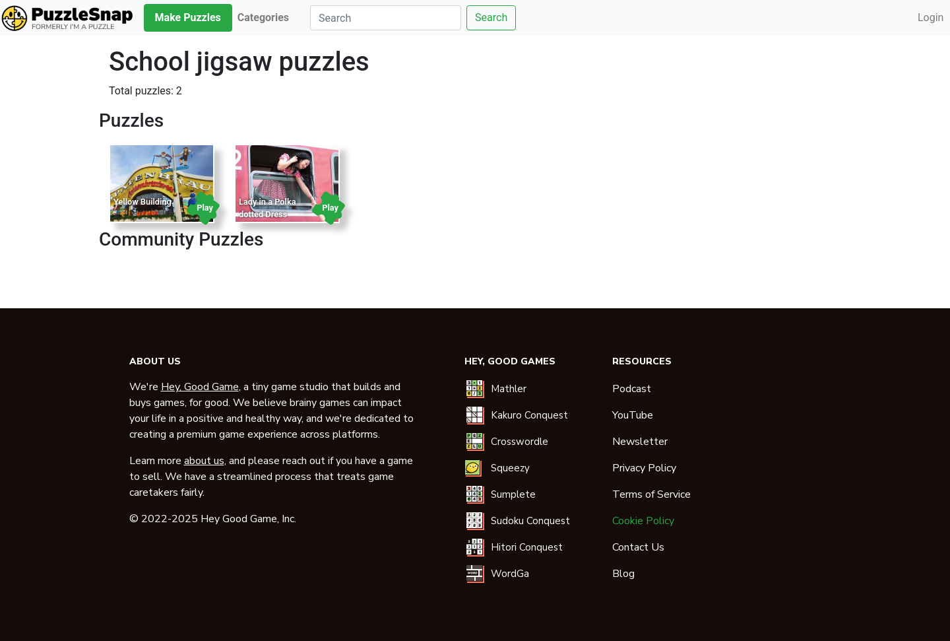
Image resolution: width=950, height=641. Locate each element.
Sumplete (513, 494)
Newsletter (640, 441)
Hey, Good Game (200, 387)
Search (491, 17)
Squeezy (510, 468)
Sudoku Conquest (530, 520)
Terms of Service (651, 494)
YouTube (632, 415)
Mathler (508, 388)
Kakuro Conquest (529, 415)
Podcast (631, 389)
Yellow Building (142, 202)
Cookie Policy (643, 521)
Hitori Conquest (527, 547)
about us (204, 461)
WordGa (510, 573)
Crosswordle (519, 441)
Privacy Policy (644, 468)
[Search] (385, 17)
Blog (623, 573)
